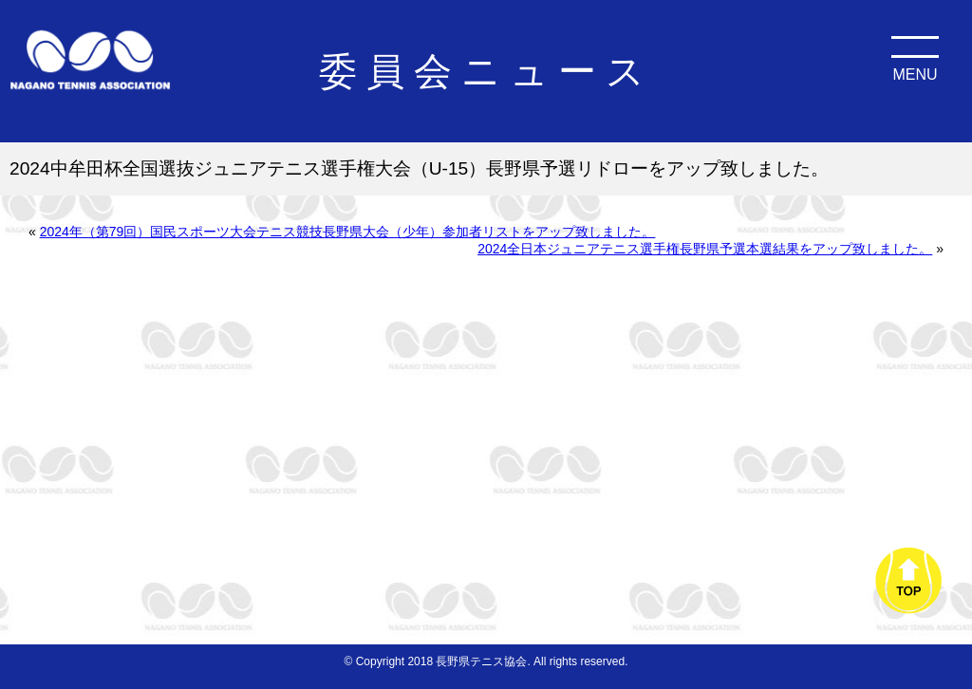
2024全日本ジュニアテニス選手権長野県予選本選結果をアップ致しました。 (704, 248)
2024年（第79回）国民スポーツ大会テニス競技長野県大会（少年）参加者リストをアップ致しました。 (348, 231)
